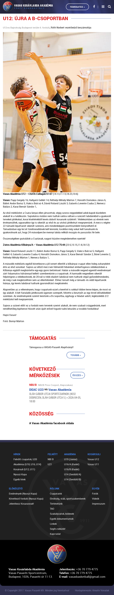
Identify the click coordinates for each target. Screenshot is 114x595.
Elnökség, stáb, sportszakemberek (68, 498)
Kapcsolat (55, 534)
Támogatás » (77, 6)
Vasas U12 (93, 459)
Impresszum (98, 503)
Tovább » (76, 355)
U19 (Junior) (70, 459)
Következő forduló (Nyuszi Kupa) (26, 498)
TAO (52, 508)
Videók (95, 498)
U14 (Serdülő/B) (72, 479)
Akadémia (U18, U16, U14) (27, 464)
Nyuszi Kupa (20, 474)
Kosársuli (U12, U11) (24, 469)
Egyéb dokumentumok (61, 518)
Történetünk (56, 503)
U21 (50, 464)
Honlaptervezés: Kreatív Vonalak (92, 590)
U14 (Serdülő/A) (72, 474)
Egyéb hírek (20, 479)
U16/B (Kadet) (71, 469)
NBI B (51, 459)
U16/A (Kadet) (71, 464)
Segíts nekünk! (57, 528)
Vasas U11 (93, 464)
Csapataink (56, 493)
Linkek (53, 523)
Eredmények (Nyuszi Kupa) (23, 493)
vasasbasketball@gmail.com (87, 576)
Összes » (77, 375)
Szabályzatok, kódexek (62, 513)
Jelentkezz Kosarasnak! (21, 503)
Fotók (95, 493)
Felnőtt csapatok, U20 (25, 459)
